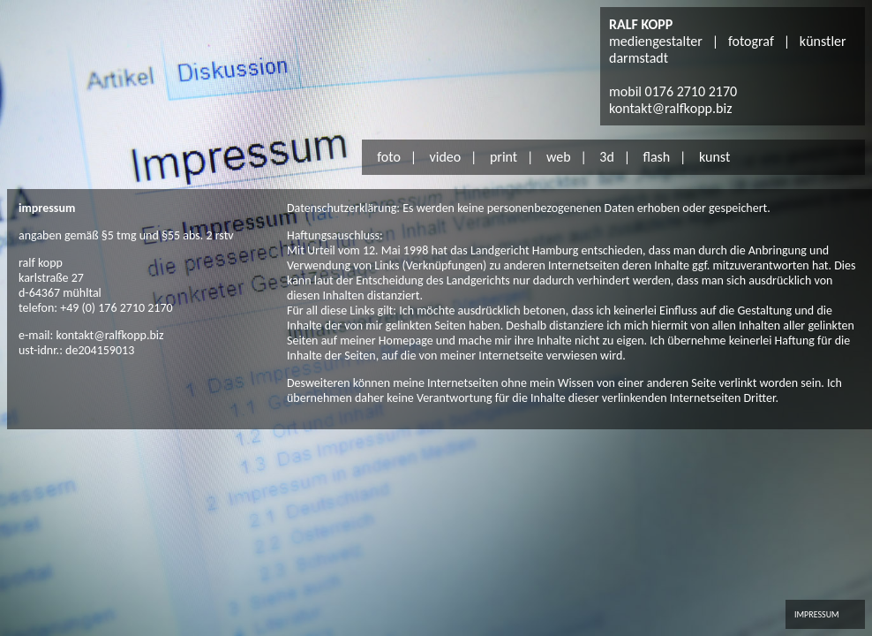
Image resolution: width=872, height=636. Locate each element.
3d (606, 156)
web (558, 156)
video (446, 156)
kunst (714, 156)
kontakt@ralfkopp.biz (670, 108)
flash (656, 156)
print (503, 156)
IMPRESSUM (816, 614)
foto (389, 156)
